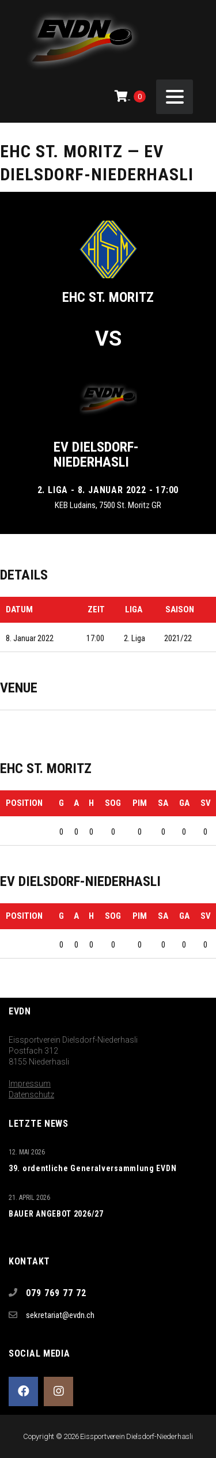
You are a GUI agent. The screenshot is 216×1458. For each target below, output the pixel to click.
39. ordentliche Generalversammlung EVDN (92, 1168)
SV (205, 803)
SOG (113, 803)
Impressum (30, 1083)
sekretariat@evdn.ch (60, 1315)
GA (184, 803)
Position (24, 803)
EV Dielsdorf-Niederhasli (96, 454)
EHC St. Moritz (108, 297)
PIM (139, 803)
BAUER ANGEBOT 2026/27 (56, 1213)
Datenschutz (31, 1094)
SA (163, 803)
